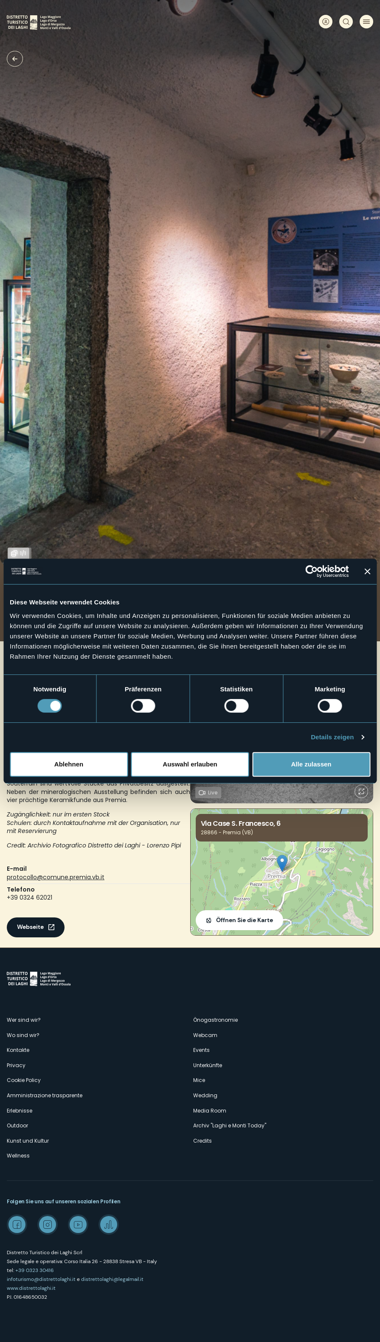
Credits (202, 1140)
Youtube (78, 1224)
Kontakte (18, 1050)
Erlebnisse (19, 1110)
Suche (346, 21)
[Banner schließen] (367, 571)
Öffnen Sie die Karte (244, 920)
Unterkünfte (207, 1065)
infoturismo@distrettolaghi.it (41, 1279)
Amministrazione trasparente (44, 1095)
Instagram (47, 1224)
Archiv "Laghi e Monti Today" (229, 1125)
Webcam (205, 1035)
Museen (15, 59)
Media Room (209, 1110)
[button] (282, 863)
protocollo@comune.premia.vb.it (55, 877)
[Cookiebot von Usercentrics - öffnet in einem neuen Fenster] (311, 571)
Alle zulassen (311, 764)
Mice (199, 1080)
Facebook (17, 1224)
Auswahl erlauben (190, 764)
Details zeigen (332, 737)
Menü (366, 21)
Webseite (30, 927)
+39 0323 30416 (34, 1270)
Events (201, 1050)
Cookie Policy (24, 1080)
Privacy (16, 1065)
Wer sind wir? (24, 1019)
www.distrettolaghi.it (31, 1288)
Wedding (205, 1095)
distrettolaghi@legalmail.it (112, 1279)
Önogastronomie (215, 1019)
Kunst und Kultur (28, 1140)
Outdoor (17, 1125)
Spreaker (109, 1224)
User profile (325, 21)
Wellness (18, 1155)
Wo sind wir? (23, 1035)
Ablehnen (68, 764)
